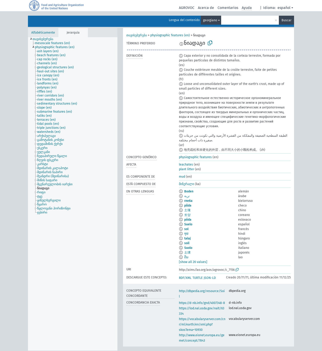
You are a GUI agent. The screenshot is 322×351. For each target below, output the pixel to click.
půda (187, 205)
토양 (187, 215)
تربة (187, 196)
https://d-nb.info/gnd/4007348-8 (202, 303)
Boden (188, 191)
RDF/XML (185, 278)
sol (186, 229)
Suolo (188, 248)
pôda (187, 220)
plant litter (186, 169)
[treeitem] (44, 39)
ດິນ (186, 257)
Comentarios (228, 8)
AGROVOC (186, 8)
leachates (186, 164)
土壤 (187, 210)
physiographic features (195, 157)
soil (186, 243)
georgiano (210, 20)
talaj (187, 238)
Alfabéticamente (43, 32)
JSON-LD (210, 278)
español (284, 8)
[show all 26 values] (193, 262)
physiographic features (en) (170, 35)
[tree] (72, 194)
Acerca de (206, 8)
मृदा (186, 234)
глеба (188, 201)
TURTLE (198, 278)
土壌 (187, 252)
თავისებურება (136, 35)
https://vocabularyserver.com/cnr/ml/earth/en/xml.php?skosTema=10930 (202, 324)
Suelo (188, 224)
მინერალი (186, 184)
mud (182, 177)
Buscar (286, 20)
